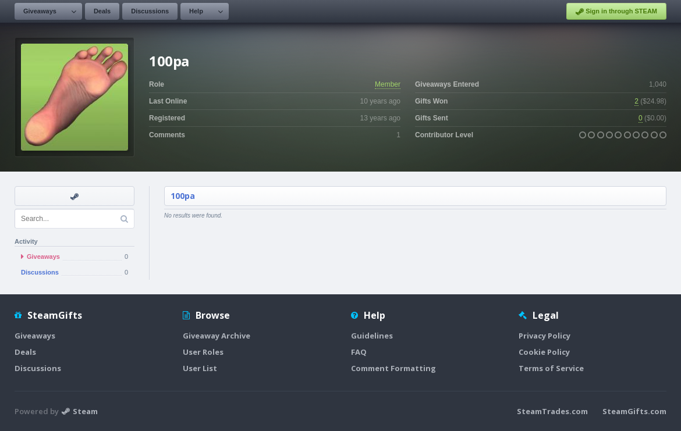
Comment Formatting (393, 368)
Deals (102, 11)
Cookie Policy (544, 352)
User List (200, 368)
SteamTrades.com (552, 411)
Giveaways (39, 11)
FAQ (359, 352)
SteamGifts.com (634, 411)
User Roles (203, 352)
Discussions (150, 11)
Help (196, 11)
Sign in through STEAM (616, 12)
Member (387, 84)
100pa (183, 195)
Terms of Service (551, 368)
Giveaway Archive (216, 335)
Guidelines (372, 335)
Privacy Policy (544, 335)
